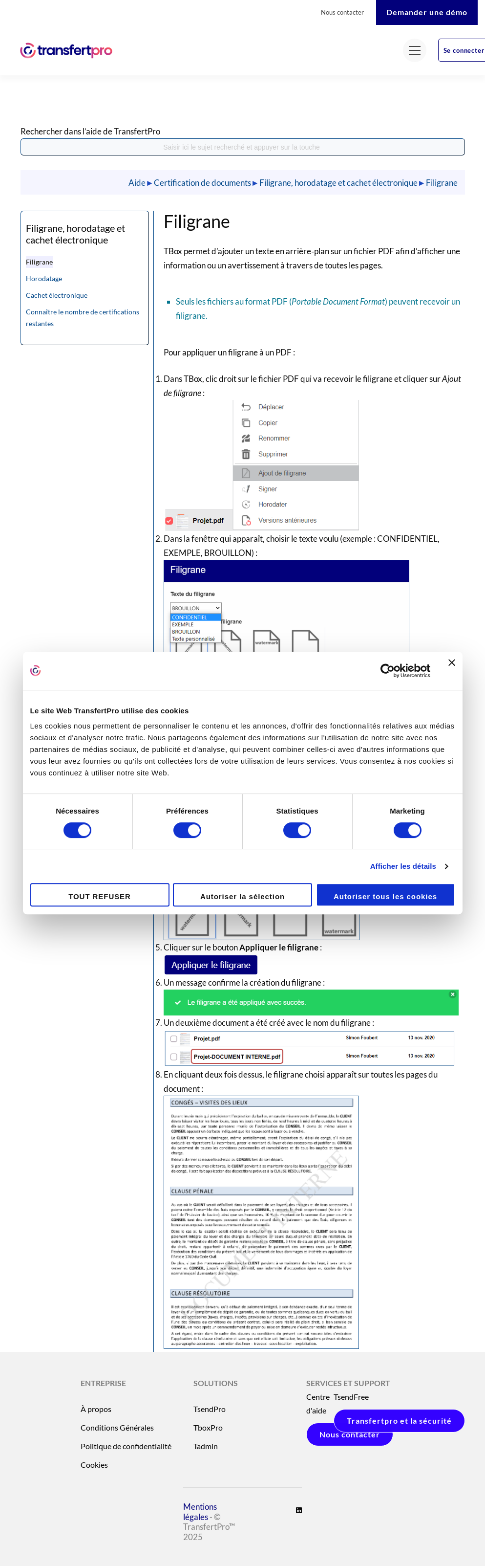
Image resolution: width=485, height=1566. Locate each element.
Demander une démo (426, 12)
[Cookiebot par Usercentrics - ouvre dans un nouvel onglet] (387, 670)
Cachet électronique (56, 295)
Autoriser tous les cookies (385, 896)
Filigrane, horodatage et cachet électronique (338, 182)
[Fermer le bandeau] (451, 671)
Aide (137, 182)
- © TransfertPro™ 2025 (209, 1543)
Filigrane (442, 182)
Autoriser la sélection (242, 896)
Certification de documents (202, 182)
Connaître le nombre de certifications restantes (82, 318)
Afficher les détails (403, 866)
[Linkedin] (299, 1510)
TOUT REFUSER (99, 896)
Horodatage (44, 278)
